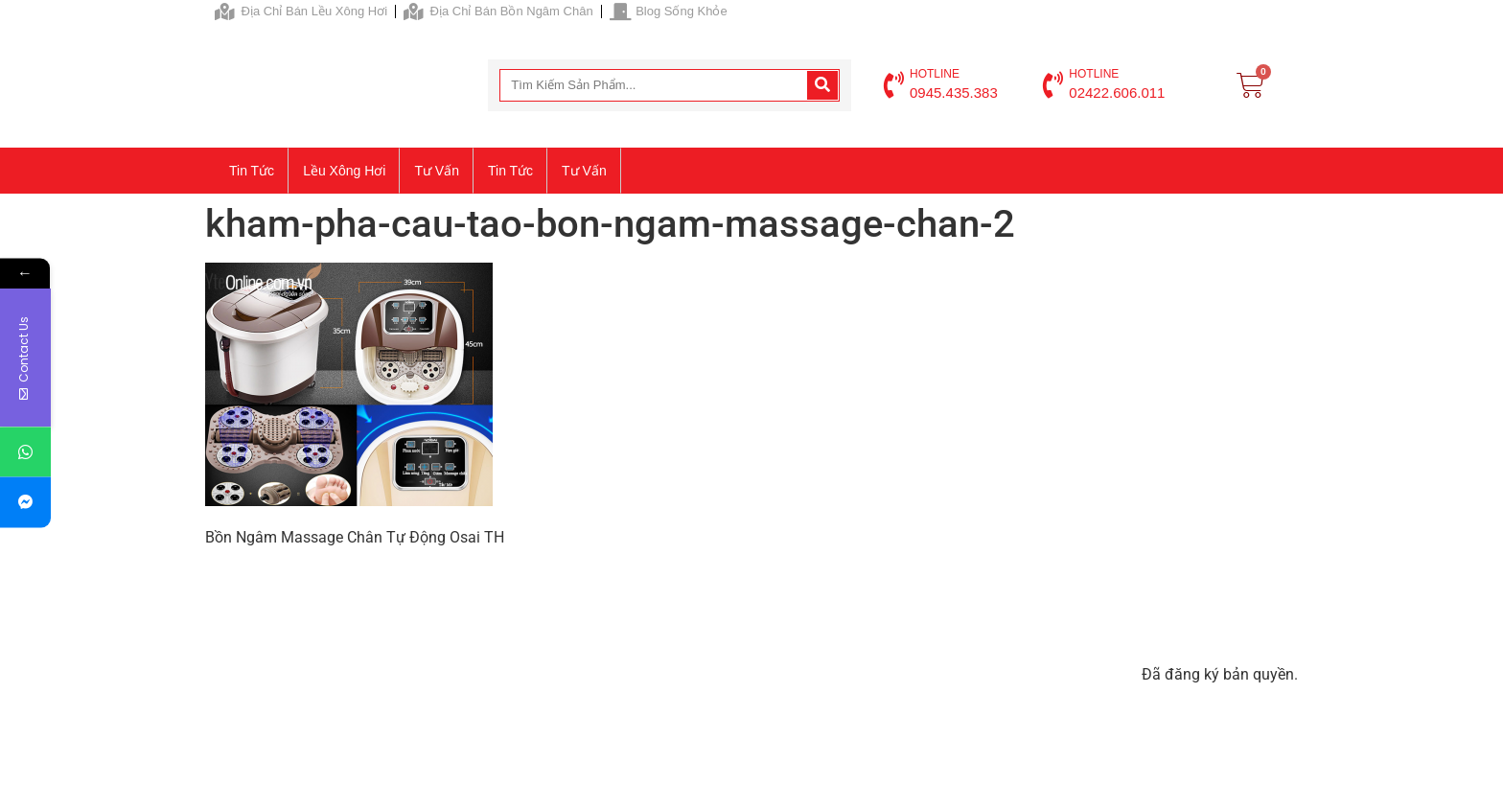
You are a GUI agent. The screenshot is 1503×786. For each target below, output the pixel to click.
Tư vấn (436, 170)
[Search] (822, 85)
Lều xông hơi (344, 170)
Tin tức (251, 170)
